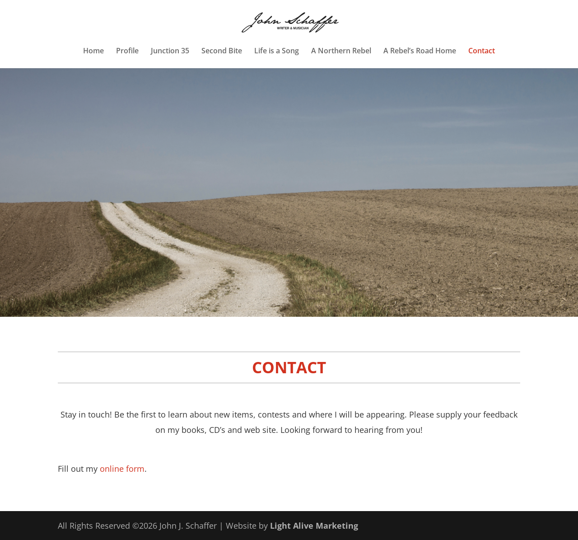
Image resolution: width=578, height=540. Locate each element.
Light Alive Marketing (314, 525)
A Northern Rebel (341, 51)
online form (122, 468)
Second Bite (221, 51)
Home (93, 51)
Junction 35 (170, 51)
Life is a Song (276, 51)
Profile (127, 51)
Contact (481, 51)
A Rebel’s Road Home (419, 51)
